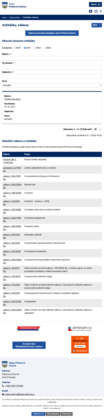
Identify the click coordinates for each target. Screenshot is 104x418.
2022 (38, 48)
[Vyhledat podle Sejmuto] (52, 76)
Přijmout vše (38, 414)
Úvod (4, 17)
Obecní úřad (15, 17)
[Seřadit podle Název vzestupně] (11, 53)
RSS (97, 25)
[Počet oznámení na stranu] (97, 129)
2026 (48, 48)
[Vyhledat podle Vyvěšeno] (52, 67)
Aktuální (8, 119)
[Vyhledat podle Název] (52, 58)
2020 (18, 48)
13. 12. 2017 (9, 107)
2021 (28, 48)
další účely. (53, 402)
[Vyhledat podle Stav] (52, 85)
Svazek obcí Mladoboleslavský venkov (29, 345)
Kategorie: (7, 47)
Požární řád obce (12, 99)
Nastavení (66, 414)
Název (6, 54)
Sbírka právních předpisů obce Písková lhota (52, 33)
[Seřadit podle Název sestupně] (11, 54)
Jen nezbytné (53, 414)
